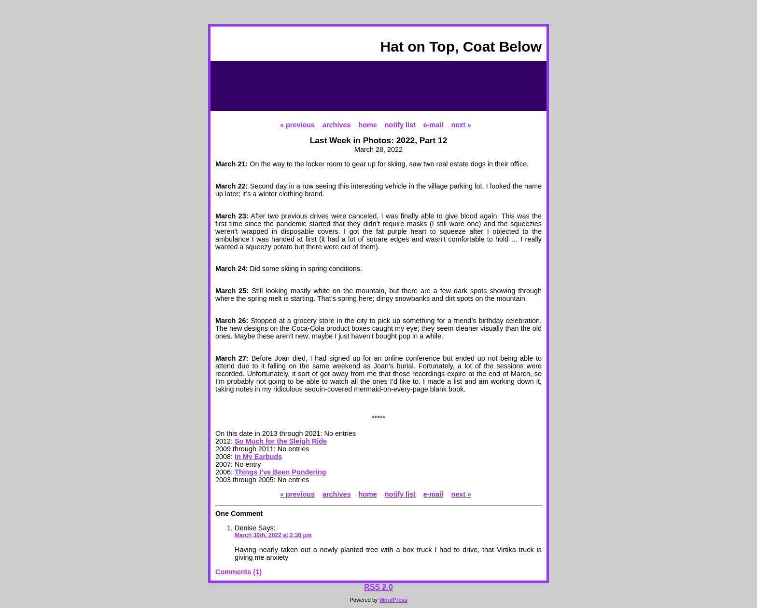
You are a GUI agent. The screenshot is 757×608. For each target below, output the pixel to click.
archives (336, 125)
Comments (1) (238, 572)
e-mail (433, 125)
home (367, 125)
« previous (297, 125)
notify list (400, 125)
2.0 (378, 587)
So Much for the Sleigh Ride (281, 441)
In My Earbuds (258, 456)
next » (461, 125)
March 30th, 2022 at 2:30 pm (273, 535)
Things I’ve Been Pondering (280, 472)
